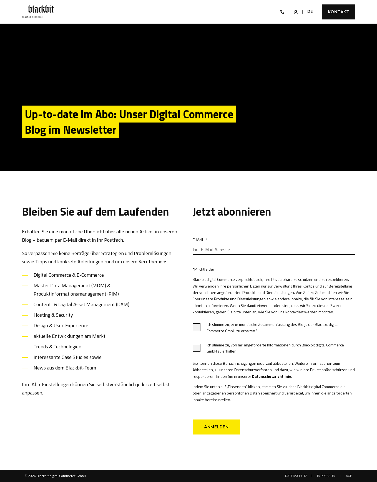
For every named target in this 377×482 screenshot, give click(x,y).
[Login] (296, 11)
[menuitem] (296, 476)
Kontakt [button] (339, 12)
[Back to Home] (38, 12)
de (310, 11)
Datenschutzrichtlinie (271, 376)
